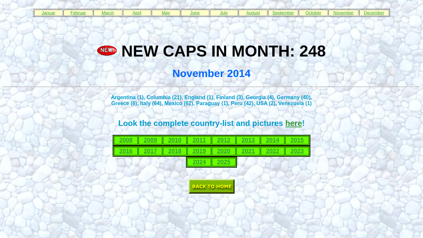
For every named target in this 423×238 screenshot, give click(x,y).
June (195, 12)
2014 (272, 140)
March (108, 12)
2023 (297, 151)
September (283, 12)
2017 (150, 151)
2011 (199, 140)
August (253, 12)
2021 (248, 151)
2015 (297, 140)
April (137, 12)
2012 (223, 140)
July (224, 12)
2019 (199, 151)
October (313, 12)
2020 (223, 151)
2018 (174, 151)
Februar (78, 12)
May (166, 12)
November (343, 12)
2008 (126, 140)
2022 (272, 151)
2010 (174, 140)
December (374, 12)
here (293, 123)
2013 (248, 140)
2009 (150, 140)
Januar (48, 12)
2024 (199, 162)
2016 (126, 151)
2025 (223, 162)
